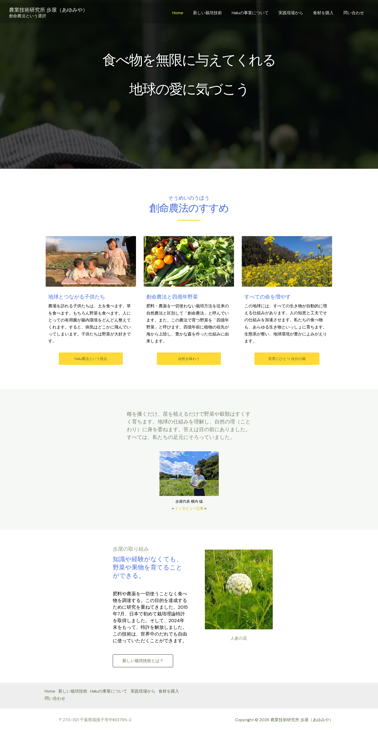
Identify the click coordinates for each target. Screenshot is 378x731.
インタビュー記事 (189, 508)
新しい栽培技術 (214, 12)
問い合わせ (354, 12)
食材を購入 (325, 12)
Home (186, 12)
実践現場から (294, 12)
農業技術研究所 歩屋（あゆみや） (48, 9)
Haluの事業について (255, 12)
